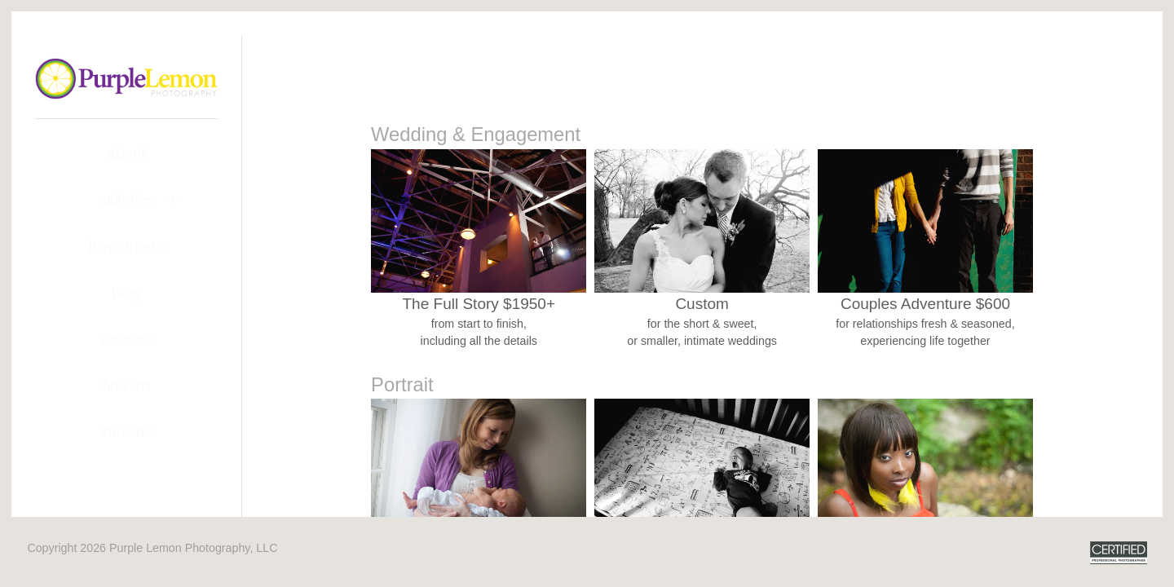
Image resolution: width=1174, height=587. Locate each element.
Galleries (127, 199)
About (126, 152)
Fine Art (126, 385)
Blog (126, 292)
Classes (126, 431)
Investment (126, 245)
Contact (126, 338)
